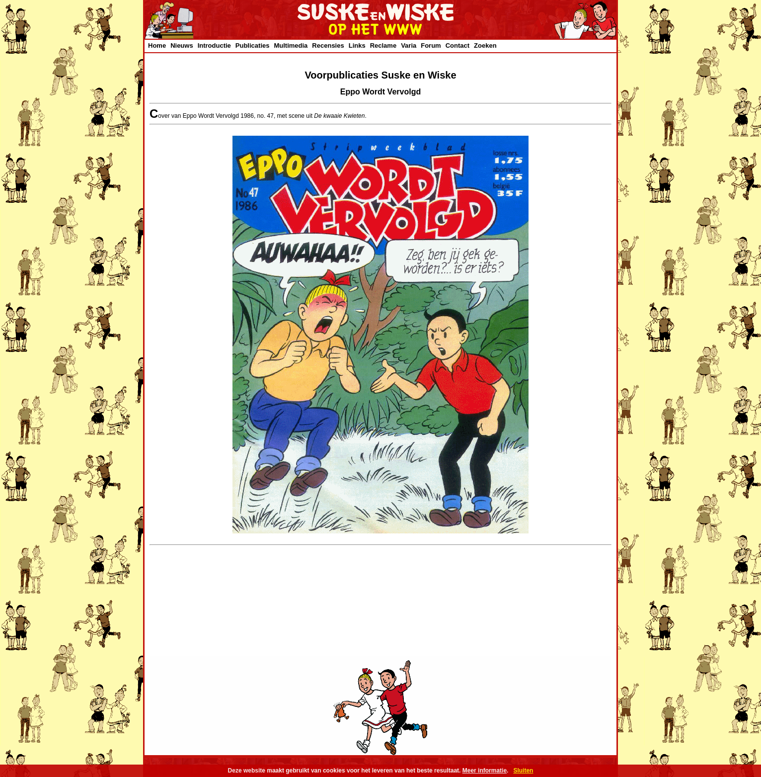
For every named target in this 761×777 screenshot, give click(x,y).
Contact (457, 45)
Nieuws (181, 45)
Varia (408, 45)
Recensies (328, 45)
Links (357, 45)
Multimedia (290, 45)
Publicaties (252, 45)
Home (157, 45)
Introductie (214, 45)
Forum (431, 45)
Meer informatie (484, 770)
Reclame (383, 45)
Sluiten (523, 770)
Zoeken (485, 45)
